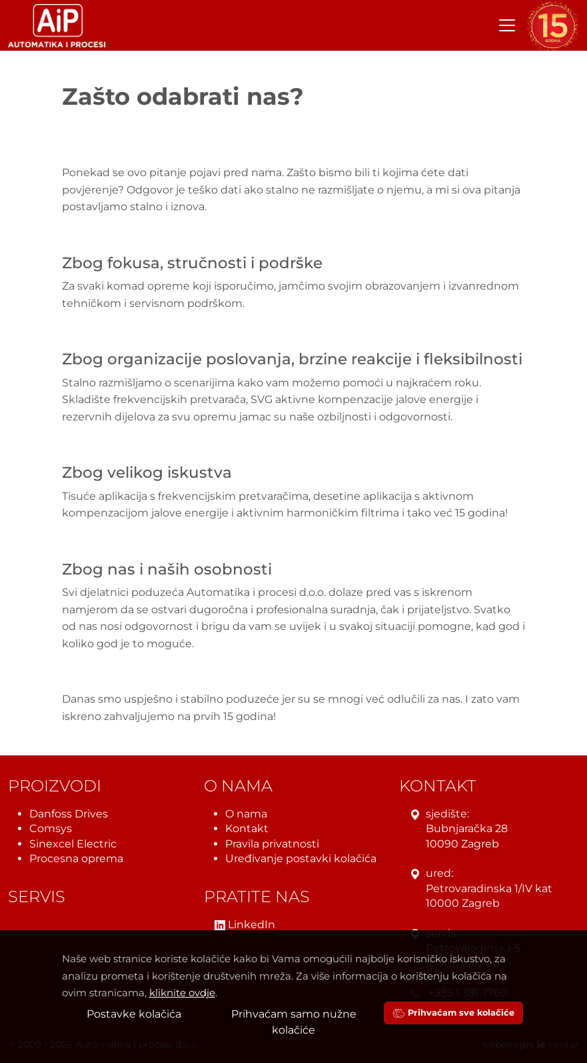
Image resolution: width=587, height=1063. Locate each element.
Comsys (50, 829)
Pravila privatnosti (272, 843)
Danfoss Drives (68, 813)
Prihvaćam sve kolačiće (453, 1013)
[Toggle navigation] (507, 25)
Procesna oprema (76, 858)
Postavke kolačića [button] (134, 1014)
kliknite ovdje (182, 992)
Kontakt (247, 829)
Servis (36, 897)
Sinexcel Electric (73, 843)
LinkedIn (245, 925)
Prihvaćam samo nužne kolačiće (293, 1022)
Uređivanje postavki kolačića (300, 858)
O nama (246, 813)
